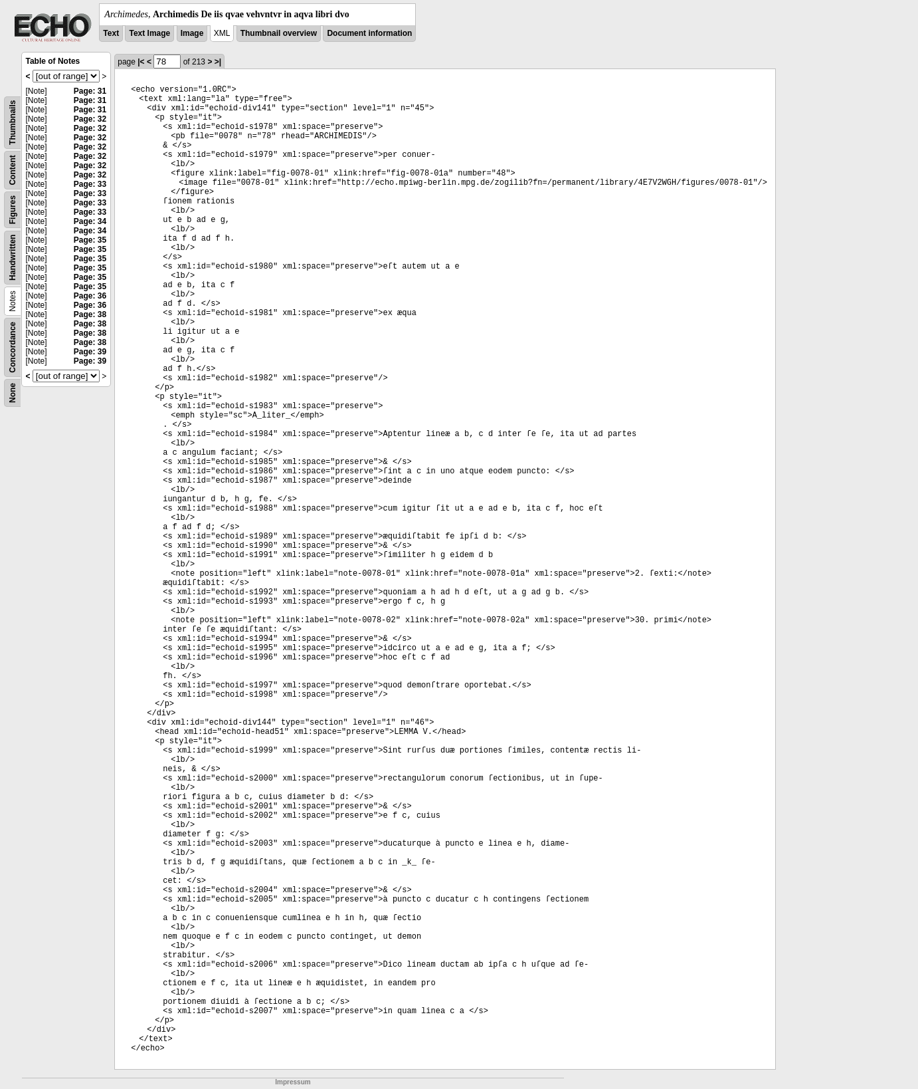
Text (111, 33)
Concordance (12, 347)
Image (192, 33)
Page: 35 (90, 240)
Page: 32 (90, 119)
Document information (369, 33)
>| (218, 61)
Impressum (292, 1082)
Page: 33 (90, 184)
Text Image (149, 33)
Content (12, 170)
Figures (12, 209)
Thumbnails (12, 122)
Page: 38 (90, 314)
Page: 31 (90, 91)
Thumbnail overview (278, 33)
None (12, 393)
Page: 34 (90, 221)
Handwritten (12, 258)
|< (141, 61)
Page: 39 (90, 351)
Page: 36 (90, 296)
